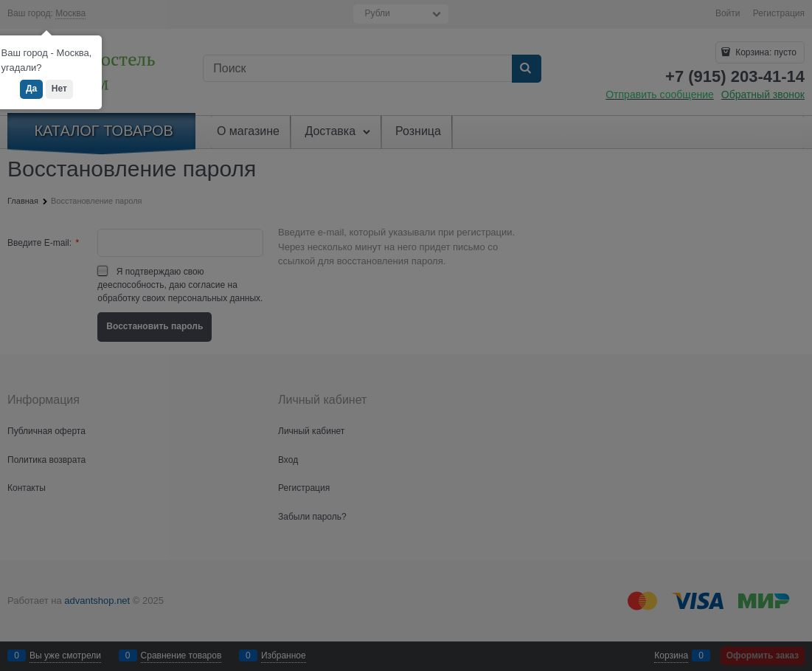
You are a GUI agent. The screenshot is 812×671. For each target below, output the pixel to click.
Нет (59, 88)
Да (31, 88)
